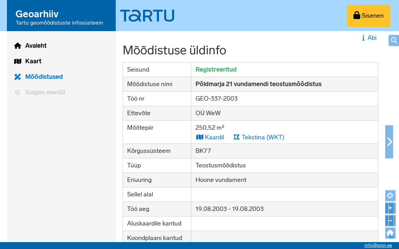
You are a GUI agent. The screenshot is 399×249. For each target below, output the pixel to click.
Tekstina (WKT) (259, 137)
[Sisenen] (368, 16)
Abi (368, 38)
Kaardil (210, 137)
